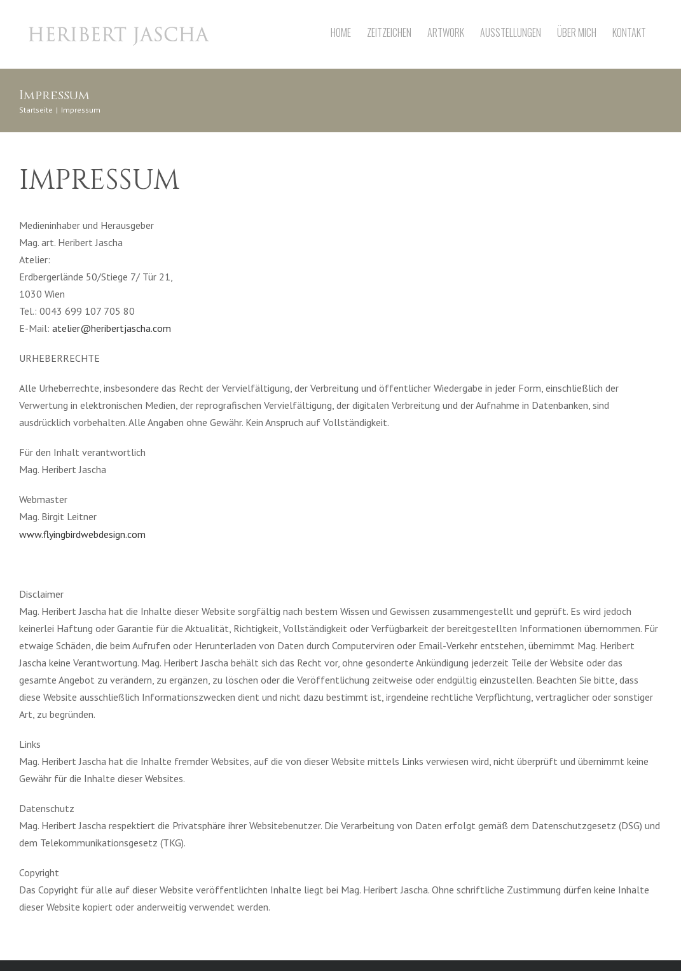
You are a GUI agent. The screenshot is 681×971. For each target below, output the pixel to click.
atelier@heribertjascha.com (111, 328)
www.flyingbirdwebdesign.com (82, 534)
